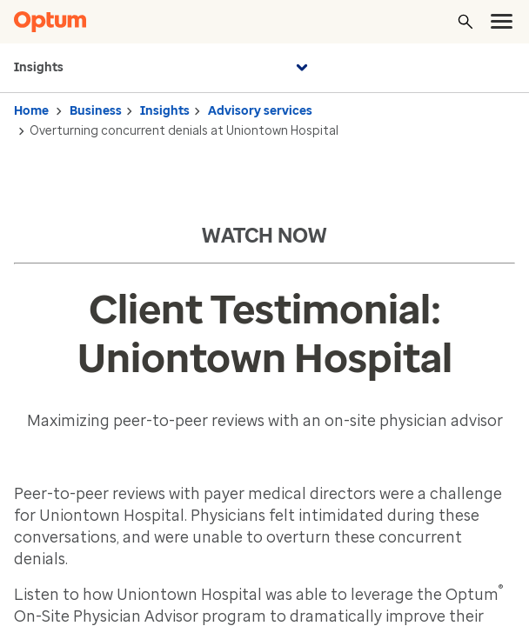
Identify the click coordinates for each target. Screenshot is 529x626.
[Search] (465, 22)
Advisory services (260, 110)
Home (31, 110)
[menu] (502, 21)
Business (96, 110)
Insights (163, 67)
